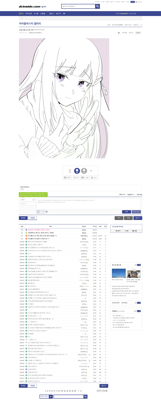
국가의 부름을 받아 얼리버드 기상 (37, 313)
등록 (126, 212)
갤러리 (21, 13)
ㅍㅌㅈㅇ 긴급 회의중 (119, 320)
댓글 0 (138, 32)
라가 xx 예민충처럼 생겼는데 (121, 327)
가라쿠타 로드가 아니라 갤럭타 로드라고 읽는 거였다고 (44, 250)
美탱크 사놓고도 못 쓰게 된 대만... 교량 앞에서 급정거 (126, 293)
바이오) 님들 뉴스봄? (33, 244)
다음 (78, 391)
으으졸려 (29, 304)
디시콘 (127, 1)
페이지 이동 (102, 391)
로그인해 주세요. (118, 226)
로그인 (132, 2)
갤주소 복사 (128, 25)
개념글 (32, 218)
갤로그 (112, 1)
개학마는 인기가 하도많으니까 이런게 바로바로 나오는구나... (45, 354)
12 (67, 391)
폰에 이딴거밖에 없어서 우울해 (36, 242)
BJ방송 (58, 13)
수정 (118, 218)
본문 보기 (122, 194)
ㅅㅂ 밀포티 (30, 322)
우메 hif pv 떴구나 (32, 268)
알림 (134, 231)
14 (72, 391)
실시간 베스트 (116, 265)
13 (70, 391)
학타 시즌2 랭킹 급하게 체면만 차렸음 (38, 375)
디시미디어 (115, 303)
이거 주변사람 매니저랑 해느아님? (123, 322)
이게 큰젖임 (30, 357)
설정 (109, 25)
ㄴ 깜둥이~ (30, 339)
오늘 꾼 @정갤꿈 (32, 289)
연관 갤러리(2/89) (117, 25)
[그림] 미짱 (30, 369)
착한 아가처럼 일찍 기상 (34, 351)
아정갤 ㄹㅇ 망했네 (33, 360)
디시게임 (117, 1)
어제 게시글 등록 (126, 13)
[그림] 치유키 (31, 372)
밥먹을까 (29, 283)
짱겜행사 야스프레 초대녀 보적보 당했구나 (40, 295)
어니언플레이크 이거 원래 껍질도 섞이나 (39, 247)
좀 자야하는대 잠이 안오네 (35, 378)
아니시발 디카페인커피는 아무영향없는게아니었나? (43, 328)
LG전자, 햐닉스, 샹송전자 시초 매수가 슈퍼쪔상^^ (42, 363)
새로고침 (139, 194)
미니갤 (102, 1)
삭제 (128, 218)
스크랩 (119, 33)
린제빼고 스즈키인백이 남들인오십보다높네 (40, 298)
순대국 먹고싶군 (32, 381)
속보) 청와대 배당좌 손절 (119, 295)
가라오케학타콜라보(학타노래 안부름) (38, 301)
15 (75, 391)
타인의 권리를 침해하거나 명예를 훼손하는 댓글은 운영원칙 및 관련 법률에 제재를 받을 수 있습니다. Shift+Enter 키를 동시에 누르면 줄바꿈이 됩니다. (66, 201)
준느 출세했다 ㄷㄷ (118, 315)
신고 (93, 177)
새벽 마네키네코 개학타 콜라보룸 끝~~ (39, 319)
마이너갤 (97, 1)
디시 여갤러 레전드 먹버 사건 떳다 (37, 342)
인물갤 (107, 1)
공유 (76, 177)
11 (65, 391)
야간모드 (139, 2)
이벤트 (122, 1)
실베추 (67, 177)
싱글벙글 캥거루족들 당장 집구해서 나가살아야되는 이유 (126, 291)
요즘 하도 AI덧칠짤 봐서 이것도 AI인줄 (39, 277)
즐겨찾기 (118, 231)
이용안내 (135, 25)
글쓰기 (137, 218)
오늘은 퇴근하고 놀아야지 (35, 274)
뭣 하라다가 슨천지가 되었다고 (36, 331)
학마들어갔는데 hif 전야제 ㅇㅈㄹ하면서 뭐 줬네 (41, 345)
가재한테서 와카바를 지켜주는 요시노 (38, 256)
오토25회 (29, 334)
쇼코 (28, 253)
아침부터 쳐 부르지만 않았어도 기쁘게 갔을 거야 (42, 307)
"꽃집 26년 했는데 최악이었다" (120, 288)
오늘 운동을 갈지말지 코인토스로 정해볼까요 (41, 271)
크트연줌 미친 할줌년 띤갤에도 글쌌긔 (124, 318)
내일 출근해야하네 (32, 280)
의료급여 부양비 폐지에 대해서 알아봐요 (123, 286)
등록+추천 (136, 212)
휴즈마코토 (30, 286)
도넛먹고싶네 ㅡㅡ (32, 316)
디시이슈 (124, 303)
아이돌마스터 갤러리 (30, 23)
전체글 (23, 218)
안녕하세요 (30, 262)
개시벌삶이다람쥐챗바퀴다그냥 (36, 292)
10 (62, 391)
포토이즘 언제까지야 (33, 348)
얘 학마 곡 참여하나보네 (34, 325)
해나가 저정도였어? (118, 325)
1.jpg (21, 189)
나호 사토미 (30, 366)
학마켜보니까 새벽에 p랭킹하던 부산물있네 (40, 265)
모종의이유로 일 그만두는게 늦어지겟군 (39, 259)
